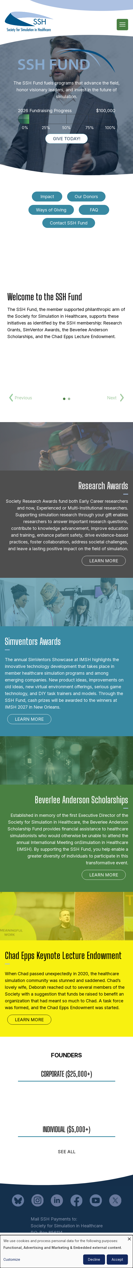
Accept (117, 1259)
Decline (94, 1259)
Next (111, 397)
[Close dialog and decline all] (129, 1238)
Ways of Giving (51, 209)
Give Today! (66, 138)
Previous (22, 397)
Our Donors (86, 196)
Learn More (103, 560)
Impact (47, 196)
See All (66, 1151)
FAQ (94, 209)
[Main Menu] (122, 24)
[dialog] (66, 1251)
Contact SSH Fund (69, 222)
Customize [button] (11, 1259)
